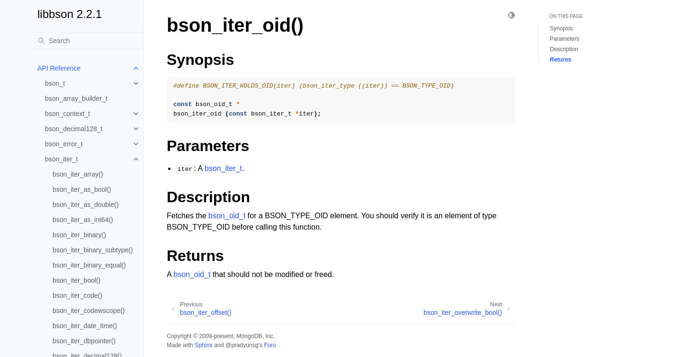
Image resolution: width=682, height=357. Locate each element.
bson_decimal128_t (73, 129)
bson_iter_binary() (79, 235)
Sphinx (203, 345)
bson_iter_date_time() (85, 326)
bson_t (55, 83)
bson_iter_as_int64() (83, 219)
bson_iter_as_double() (85, 204)
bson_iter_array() (78, 174)
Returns (560, 59)
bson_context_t (67, 113)
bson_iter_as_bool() (82, 189)
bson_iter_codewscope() (89, 310)
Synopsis (561, 28)
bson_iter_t (61, 159)
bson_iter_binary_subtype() (93, 250)
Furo (270, 345)
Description (564, 49)
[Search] (87, 40)
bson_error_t (63, 144)
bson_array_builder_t (76, 98)
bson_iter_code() (77, 295)
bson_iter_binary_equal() (89, 265)
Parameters (564, 39)
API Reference (59, 68)
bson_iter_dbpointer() (84, 341)
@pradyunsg (242, 345)
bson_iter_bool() (76, 280)
